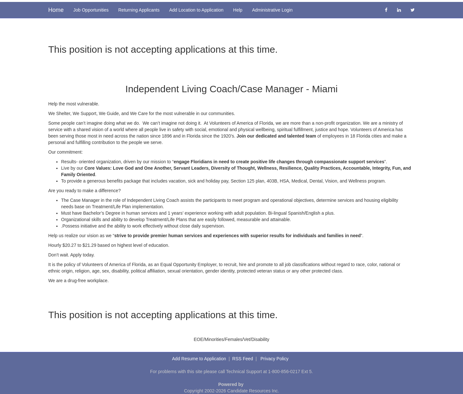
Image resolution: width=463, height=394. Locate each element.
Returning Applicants (138, 10)
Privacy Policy (274, 358)
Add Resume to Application (199, 358)
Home (56, 10)
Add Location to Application (196, 10)
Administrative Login (272, 10)
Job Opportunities (91, 10)
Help (237, 10)
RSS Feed (242, 358)
